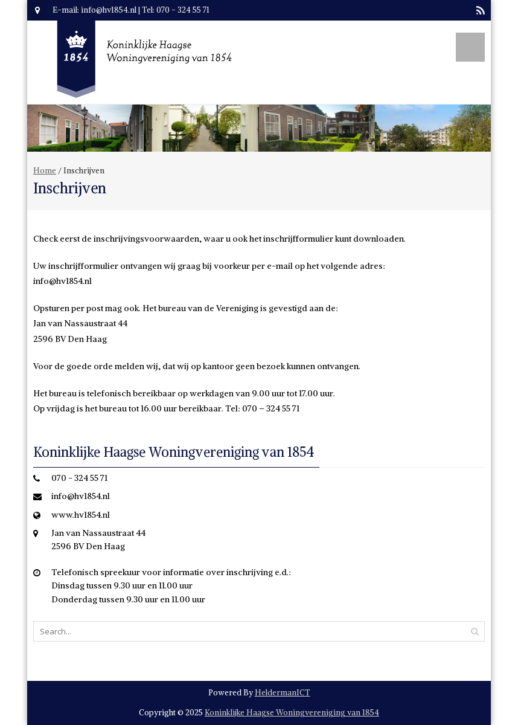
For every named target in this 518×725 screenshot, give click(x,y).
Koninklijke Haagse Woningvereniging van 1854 (292, 712)
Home (44, 171)
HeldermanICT (282, 693)
